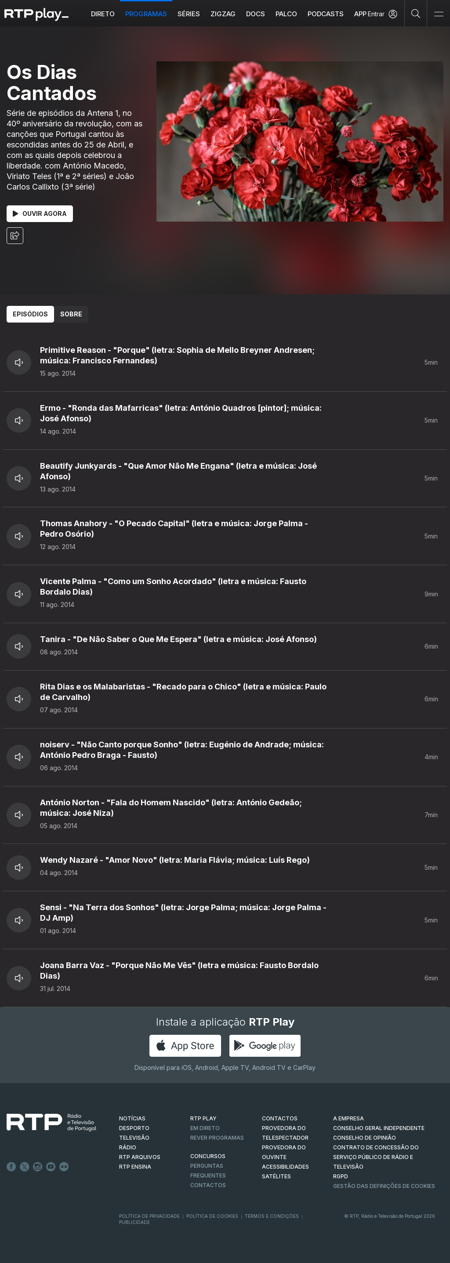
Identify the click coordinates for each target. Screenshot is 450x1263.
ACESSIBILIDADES (285, 1166)
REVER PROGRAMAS (217, 1137)
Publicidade (134, 1222)
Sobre (71, 314)
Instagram (38, 1167)
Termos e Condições (272, 1216)
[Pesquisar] (416, 13)
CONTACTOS (280, 1118)
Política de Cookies (212, 1216)
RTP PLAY (203, 1118)
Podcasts (326, 14)
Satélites (276, 1176)
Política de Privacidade (149, 1216)
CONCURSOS (207, 1156)
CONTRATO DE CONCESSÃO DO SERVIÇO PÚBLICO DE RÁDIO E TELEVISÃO (376, 1157)
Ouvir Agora (40, 213)
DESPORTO (134, 1128)
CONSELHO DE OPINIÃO (364, 1137)
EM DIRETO (205, 1128)
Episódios (30, 314)
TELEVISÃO (134, 1137)
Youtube (51, 1167)
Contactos (208, 1185)
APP (360, 14)
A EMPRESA (348, 1118)
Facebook (11, 1167)
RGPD (340, 1176)
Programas (146, 14)
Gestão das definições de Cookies (384, 1186)
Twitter (24, 1167)
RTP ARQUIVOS (139, 1157)
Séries (189, 14)
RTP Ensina (135, 1166)
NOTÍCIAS (132, 1118)
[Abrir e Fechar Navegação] (438, 14)
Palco (286, 14)
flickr (64, 1167)
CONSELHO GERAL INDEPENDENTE (379, 1128)
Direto (103, 14)
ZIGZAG (223, 14)
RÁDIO (127, 1147)
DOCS (255, 14)
